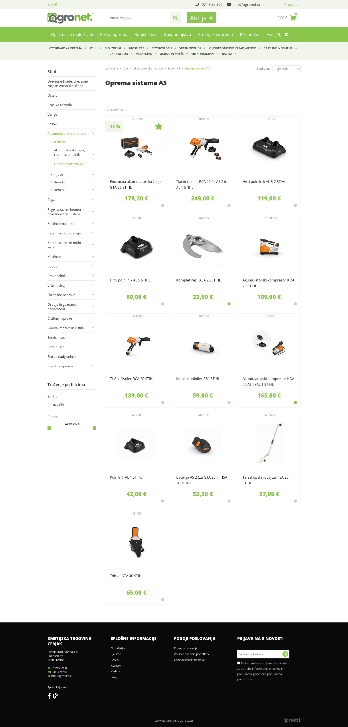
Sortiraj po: (263, 68)
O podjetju (118, 648)
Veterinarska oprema (65, 48)
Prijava (291, 4)
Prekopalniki (57, 275)
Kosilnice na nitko (60, 223)
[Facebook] (50, 697)
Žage (51, 200)
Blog (114, 677)
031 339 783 (59, 672)
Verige (52, 114)
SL (49, 4)
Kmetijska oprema (215, 34)
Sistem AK (58, 182)
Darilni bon (118, 54)
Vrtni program (202, 54)
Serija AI (57, 174)
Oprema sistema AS (69, 164)
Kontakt (116, 666)
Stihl (93, 48)
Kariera (115, 671)
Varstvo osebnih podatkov (191, 654)
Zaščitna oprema (60, 366)
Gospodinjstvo (177, 34)
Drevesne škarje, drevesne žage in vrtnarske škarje (67, 83)
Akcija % (202, 18)
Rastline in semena (278, 48)
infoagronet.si (246, 4)
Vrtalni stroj (56, 285)
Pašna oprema (113, 34)
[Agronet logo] (70, 18)
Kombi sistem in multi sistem (64, 244)
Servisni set (56, 337)
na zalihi (58, 404)
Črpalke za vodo (59, 105)
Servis (115, 660)
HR (54, 4)
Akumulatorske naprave (67, 133)
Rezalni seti (56, 347)
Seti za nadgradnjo (61, 356)
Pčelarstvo (250, 34)
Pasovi (52, 124)
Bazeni (227, 54)
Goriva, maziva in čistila (65, 328)
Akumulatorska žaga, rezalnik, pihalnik (69, 152)
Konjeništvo (145, 34)
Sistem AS (58, 142)
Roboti (52, 266)
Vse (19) (278, 34)
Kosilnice (54, 256)
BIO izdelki (113, 48)
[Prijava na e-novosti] (285, 654)
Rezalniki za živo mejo (64, 233)
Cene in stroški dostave (189, 660)
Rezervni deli (162, 48)
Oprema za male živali (72, 34)
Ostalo (52, 95)
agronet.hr (111, 68)
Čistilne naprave (59, 318)
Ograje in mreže (172, 54)
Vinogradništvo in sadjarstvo (232, 48)
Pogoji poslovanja (185, 648)
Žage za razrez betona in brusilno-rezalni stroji (66, 211)
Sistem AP (58, 190)
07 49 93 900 (212, 4)
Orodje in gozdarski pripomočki (62, 306)
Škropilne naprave (61, 295)
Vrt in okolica (190, 48)
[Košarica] (286, 17)
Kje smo (116, 654)
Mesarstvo (144, 54)
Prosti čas (136, 48)
